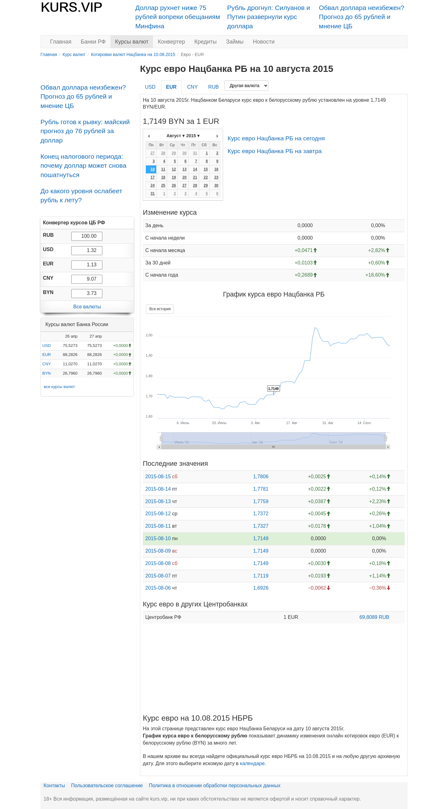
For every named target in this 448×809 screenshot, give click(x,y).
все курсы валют (59, 386)
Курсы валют (131, 42)
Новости (264, 42)
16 (216, 169)
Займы (235, 42)
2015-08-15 (158, 476)
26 (174, 185)
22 (205, 177)
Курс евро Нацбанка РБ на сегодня (275, 138)
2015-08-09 (158, 551)
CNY (46, 364)
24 (153, 185)
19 (174, 177)
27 (153, 153)
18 (163, 177)
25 (163, 185)
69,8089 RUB (374, 617)
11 (163, 169)
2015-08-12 (158, 513)
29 (174, 153)
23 (216, 177)
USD (46, 345)
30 (184, 153)
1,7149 (260, 538)
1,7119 (260, 575)
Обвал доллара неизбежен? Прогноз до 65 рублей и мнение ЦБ (361, 17)
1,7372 (260, 513)
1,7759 (260, 501)
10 (153, 169)
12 (174, 169)
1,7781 (260, 489)
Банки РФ (93, 42)
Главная (61, 42)
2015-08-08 (158, 563)
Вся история (159, 309)
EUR (46, 354)
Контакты (54, 785)
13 (184, 169)
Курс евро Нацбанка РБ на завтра (274, 151)
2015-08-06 (158, 588)
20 (184, 177)
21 (195, 177)
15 (205, 169)
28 (163, 153)
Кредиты (205, 42)
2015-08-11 (158, 526)
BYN (46, 373)
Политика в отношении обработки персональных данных (214, 785)
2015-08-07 (158, 575)
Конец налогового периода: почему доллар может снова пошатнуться (83, 165)
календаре (252, 763)
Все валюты (87, 306)
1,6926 (260, 588)
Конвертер (171, 42)
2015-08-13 (158, 501)
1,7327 (260, 526)
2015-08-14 (158, 489)
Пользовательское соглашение (107, 785)
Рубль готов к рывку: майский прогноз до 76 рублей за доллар (85, 131)
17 (153, 177)
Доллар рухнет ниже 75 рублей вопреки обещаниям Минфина (177, 17)
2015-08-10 (158, 538)
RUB (213, 87)
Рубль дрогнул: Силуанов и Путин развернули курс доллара (268, 17)
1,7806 (260, 476)
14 (195, 169)
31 (195, 153)
